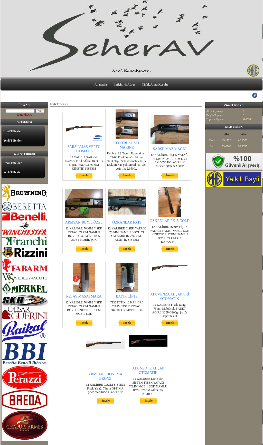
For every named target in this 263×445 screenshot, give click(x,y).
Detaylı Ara (24, 114)
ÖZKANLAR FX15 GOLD (170, 221)
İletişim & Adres (124, 84)
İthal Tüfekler (12, 131)
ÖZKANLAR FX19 (126, 222)
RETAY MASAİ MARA (84, 296)
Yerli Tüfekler (12, 140)
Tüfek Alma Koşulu (155, 84)
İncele (84, 175)
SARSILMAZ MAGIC (169, 149)
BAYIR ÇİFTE (127, 296)
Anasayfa (101, 84)
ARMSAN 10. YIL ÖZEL (84, 222)
